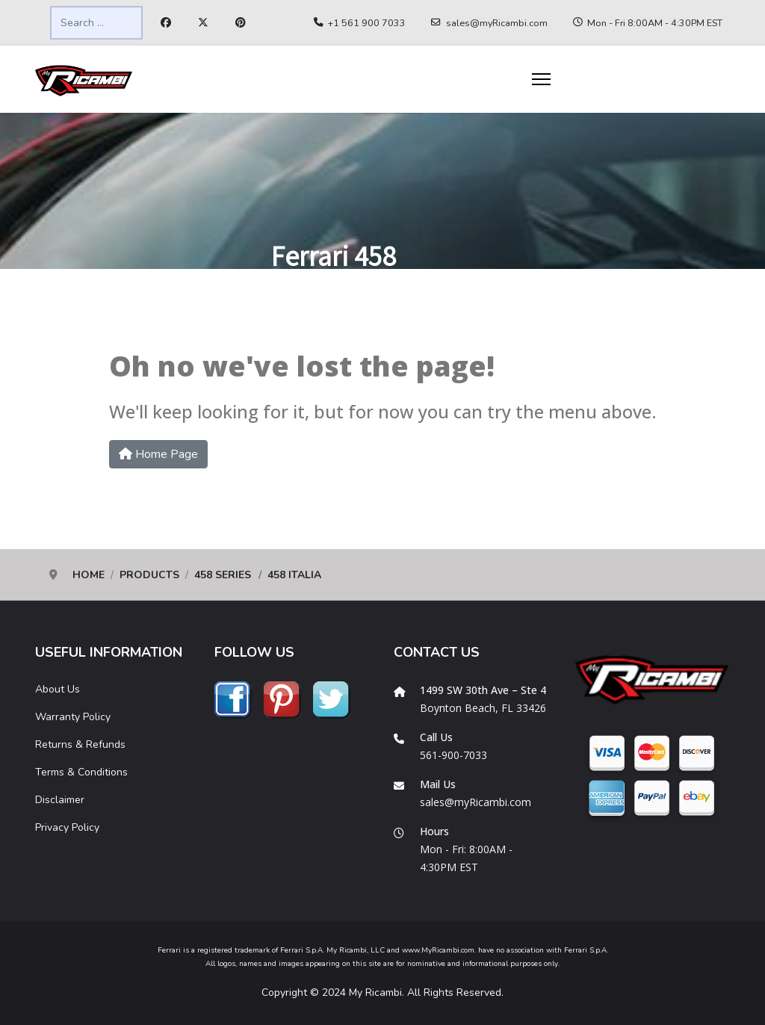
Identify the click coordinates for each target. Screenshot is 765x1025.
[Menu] (541, 79)
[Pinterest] (240, 23)
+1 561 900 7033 (367, 22)
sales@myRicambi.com (497, 22)
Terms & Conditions (81, 772)
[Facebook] (166, 23)
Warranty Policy (73, 717)
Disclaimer (59, 800)
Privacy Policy (67, 827)
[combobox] (96, 23)
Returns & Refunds (80, 744)
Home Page (158, 454)
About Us (57, 689)
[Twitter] (203, 23)
